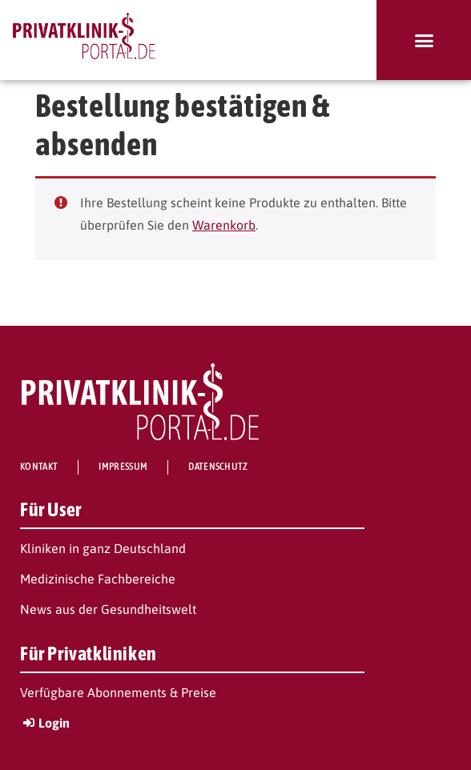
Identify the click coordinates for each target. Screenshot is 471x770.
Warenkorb (224, 225)
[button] (424, 40)
